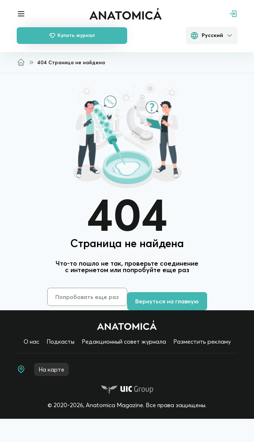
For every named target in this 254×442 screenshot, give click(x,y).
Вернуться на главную (167, 301)
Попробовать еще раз (87, 296)
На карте (51, 369)
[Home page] (127, 325)
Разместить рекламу (202, 341)
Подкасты (60, 341)
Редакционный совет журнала (124, 341)
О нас (31, 341)
